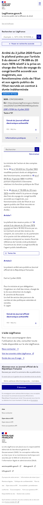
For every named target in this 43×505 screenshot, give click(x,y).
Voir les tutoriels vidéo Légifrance (16, 353)
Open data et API (7, 422)
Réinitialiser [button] (34, 154)
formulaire (34, 400)
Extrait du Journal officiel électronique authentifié (18, 122)
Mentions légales (7, 481)
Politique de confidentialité (24, 481)
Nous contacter (9, 349)
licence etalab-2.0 (11, 502)
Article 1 (7, 215)
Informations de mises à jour (30, 477)
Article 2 (7, 260)
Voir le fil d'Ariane (8, 24)
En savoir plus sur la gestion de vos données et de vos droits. (21, 377)
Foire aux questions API (9, 426)
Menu (40, 5)
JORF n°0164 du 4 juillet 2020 (16, 109)
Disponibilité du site (8, 494)
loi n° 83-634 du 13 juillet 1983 (24, 169)
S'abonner (21, 387)
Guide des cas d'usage (12, 358)
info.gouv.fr (6, 471)
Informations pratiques (16, 138)
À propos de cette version (10, 477)
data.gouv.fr (29, 466)
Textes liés (12, 253)
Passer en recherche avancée (22, 44)
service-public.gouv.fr (10, 466)
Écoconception (15, 490)
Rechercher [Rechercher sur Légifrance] (39, 37)
